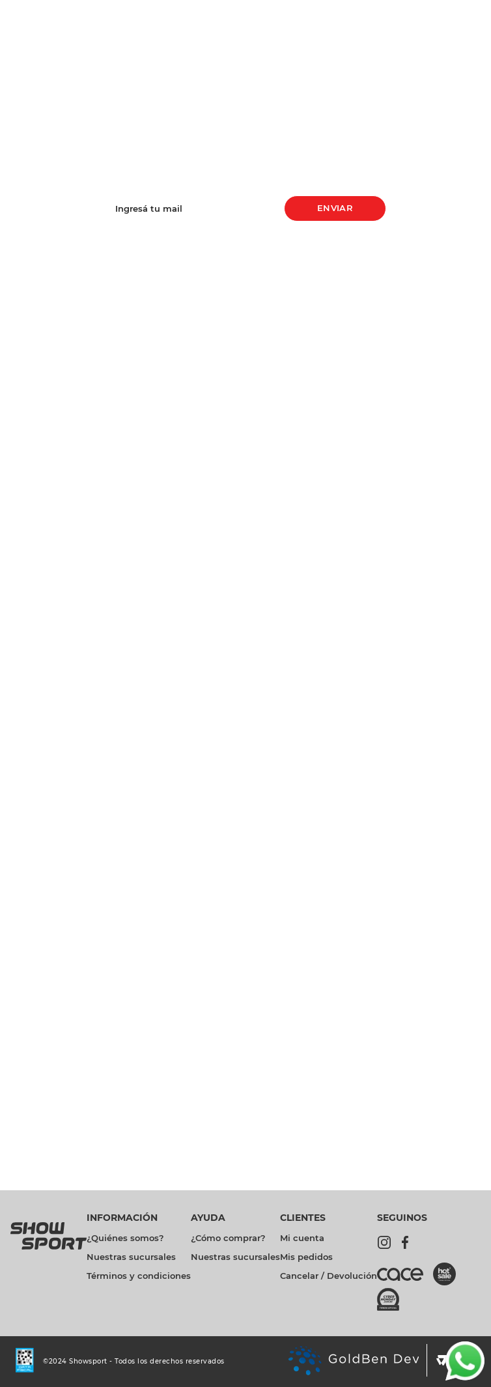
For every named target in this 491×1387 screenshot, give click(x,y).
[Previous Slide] (160, 10)
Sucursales (460, 10)
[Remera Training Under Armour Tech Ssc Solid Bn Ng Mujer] (441, 357)
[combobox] (218, 44)
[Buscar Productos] (363, 44)
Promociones (317, 11)
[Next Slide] (246, 10)
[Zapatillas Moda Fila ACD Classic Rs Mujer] (259, 357)
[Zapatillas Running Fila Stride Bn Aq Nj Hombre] (350, 357)
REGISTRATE (245, 1044)
